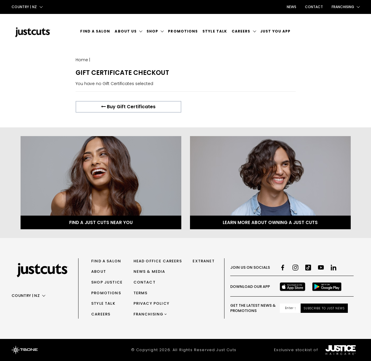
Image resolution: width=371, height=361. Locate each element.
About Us (126, 31)
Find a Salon (95, 31)
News (291, 6)
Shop (152, 31)
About (98, 271)
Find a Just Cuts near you (101, 222)
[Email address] (290, 308)
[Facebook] (283, 267)
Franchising (149, 314)
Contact (314, 6)
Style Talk (214, 31)
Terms (141, 293)
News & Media (149, 271)
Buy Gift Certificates (128, 106)
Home (82, 60)
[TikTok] (308, 267)
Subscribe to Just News (324, 308)
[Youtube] (321, 267)
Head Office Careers (158, 261)
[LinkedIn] (334, 267)
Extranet (203, 261)
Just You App (275, 31)
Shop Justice (107, 282)
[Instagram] (295, 267)
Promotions (183, 31)
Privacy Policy (151, 303)
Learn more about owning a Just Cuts (270, 222)
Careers (241, 31)
